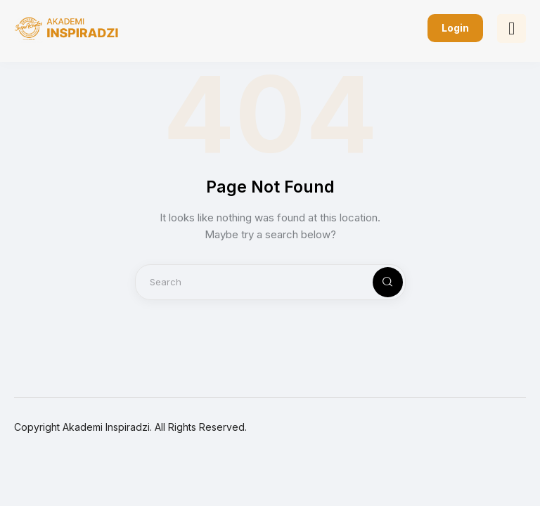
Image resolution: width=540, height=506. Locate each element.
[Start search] (376, 282)
